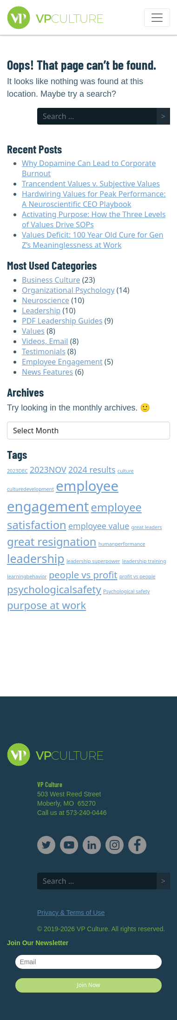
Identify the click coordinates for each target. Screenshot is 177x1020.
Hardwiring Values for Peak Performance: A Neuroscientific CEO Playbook (94, 199)
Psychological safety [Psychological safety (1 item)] (126, 591)
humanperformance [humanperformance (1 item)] (121, 544)
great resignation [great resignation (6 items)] (52, 541)
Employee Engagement (62, 362)
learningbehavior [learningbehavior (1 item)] (27, 576)
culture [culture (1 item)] (126, 471)
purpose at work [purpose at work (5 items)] (46, 605)
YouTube (69, 845)
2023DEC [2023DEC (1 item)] (17, 471)
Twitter (46, 845)
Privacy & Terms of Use (71, 912)
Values (33, 331)
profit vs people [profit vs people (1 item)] (137, 576)
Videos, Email (45, 341)
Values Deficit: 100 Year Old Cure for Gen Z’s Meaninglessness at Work (93, 240)
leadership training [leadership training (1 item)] (144, 561)
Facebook (137, 845)
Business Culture (51, 280)
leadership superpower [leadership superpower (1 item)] (93, 561)
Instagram (114, 845)
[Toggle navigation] (157, 17)
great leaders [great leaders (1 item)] (146, 527)
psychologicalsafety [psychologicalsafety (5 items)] (54, 589)
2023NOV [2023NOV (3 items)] (48, 469)
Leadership (41, 310)
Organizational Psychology (68, 290)
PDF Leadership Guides (62, 321)
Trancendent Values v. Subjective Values (91, 184)
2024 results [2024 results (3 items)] (92, 469)
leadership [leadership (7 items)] (36, 558)
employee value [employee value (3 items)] (98, 525)
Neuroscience (45, 300)
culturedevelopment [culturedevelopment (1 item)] (30, 489)
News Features (47, 372)
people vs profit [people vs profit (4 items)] (83, 574)
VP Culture (74, 18)
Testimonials (44, 351)
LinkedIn (92, 845)
